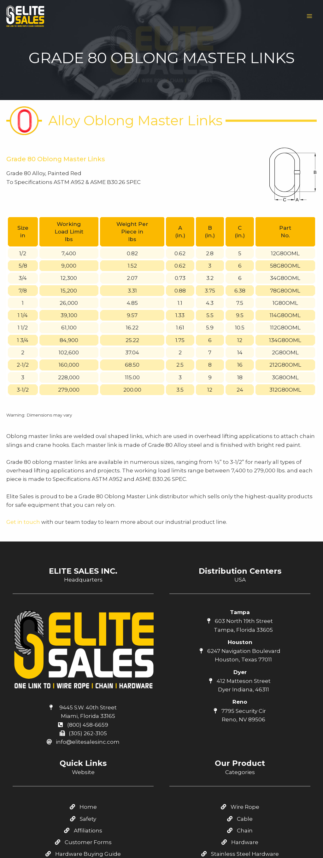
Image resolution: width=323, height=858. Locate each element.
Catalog (83, 774)
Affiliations (83, 738)
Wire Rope (240, 715)
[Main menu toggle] (309, 16)
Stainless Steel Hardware (240, 762)
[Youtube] (240, 837)
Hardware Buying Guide (83, 762)
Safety (83, 727)
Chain (240, 738)
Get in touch (23, 430)
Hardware (239, 750)
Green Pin (239, 785)
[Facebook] (226, 837)
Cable (240, 727)
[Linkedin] (253, 837)
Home (83, 715)
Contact (83, 785)
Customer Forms (83, 750)
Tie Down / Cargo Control (240, 774)
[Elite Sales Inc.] (25, 16)
